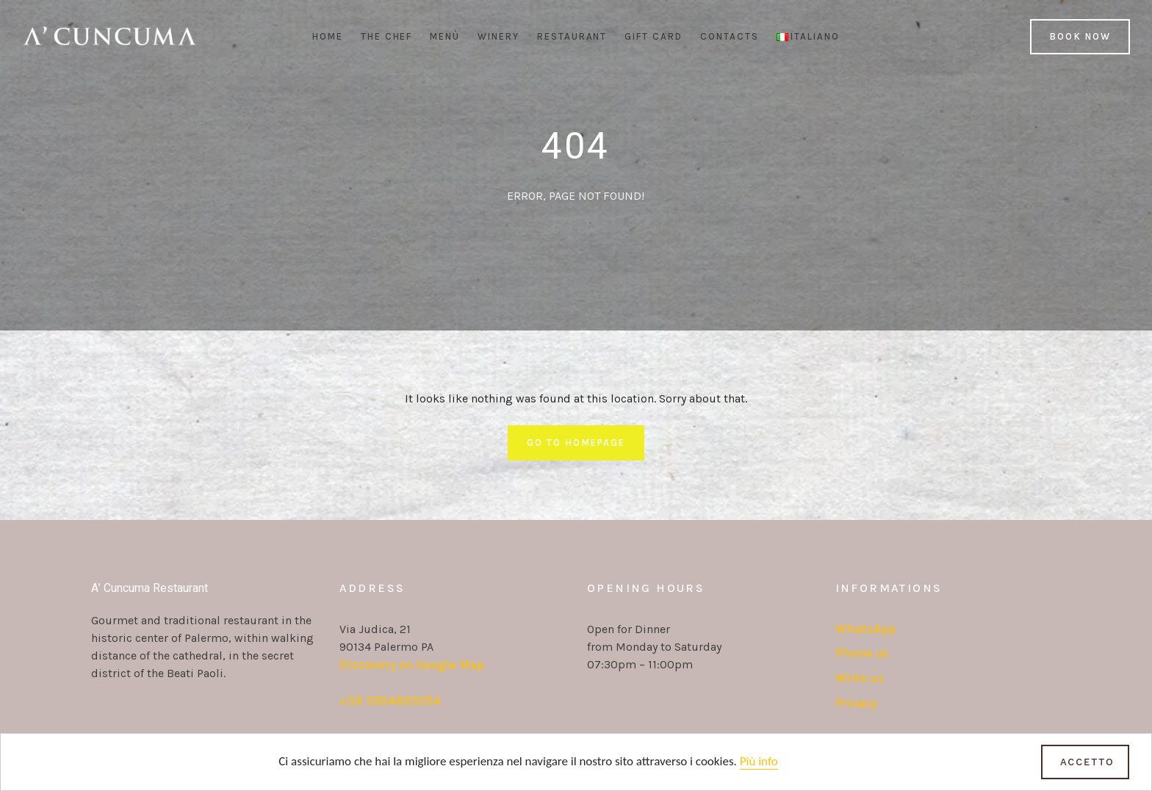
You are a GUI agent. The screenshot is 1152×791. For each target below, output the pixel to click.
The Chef (387, 36)
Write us (859, 678)
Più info (759, 762)
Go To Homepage (575, 442)
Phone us (862, 653)
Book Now (1080, 36)
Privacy (856, 703)
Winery (498, 36)
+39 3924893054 (390, 700)
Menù (445, 36)
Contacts (729, 36)
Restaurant (572, 36)
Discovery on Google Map (411, 664)
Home (327, 36)
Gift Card (653, 36)
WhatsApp (865, 628)
